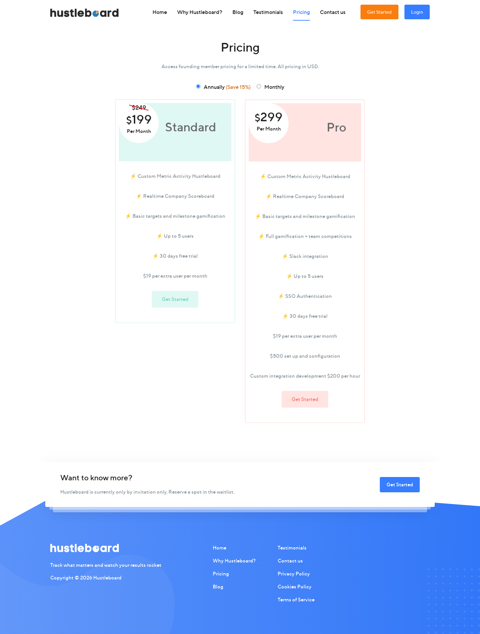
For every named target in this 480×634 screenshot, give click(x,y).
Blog (237, 12)
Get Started (379, 12)
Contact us (333, 12)
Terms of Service (296, 599)
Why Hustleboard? (199, 12)
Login (417, 12)
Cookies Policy (295, 586)
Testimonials (268, 12)
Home (159, 12)
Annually (227, 86)
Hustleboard (107, 577)
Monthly (274, 86)
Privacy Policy (294, 573)
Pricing (301, 12)
